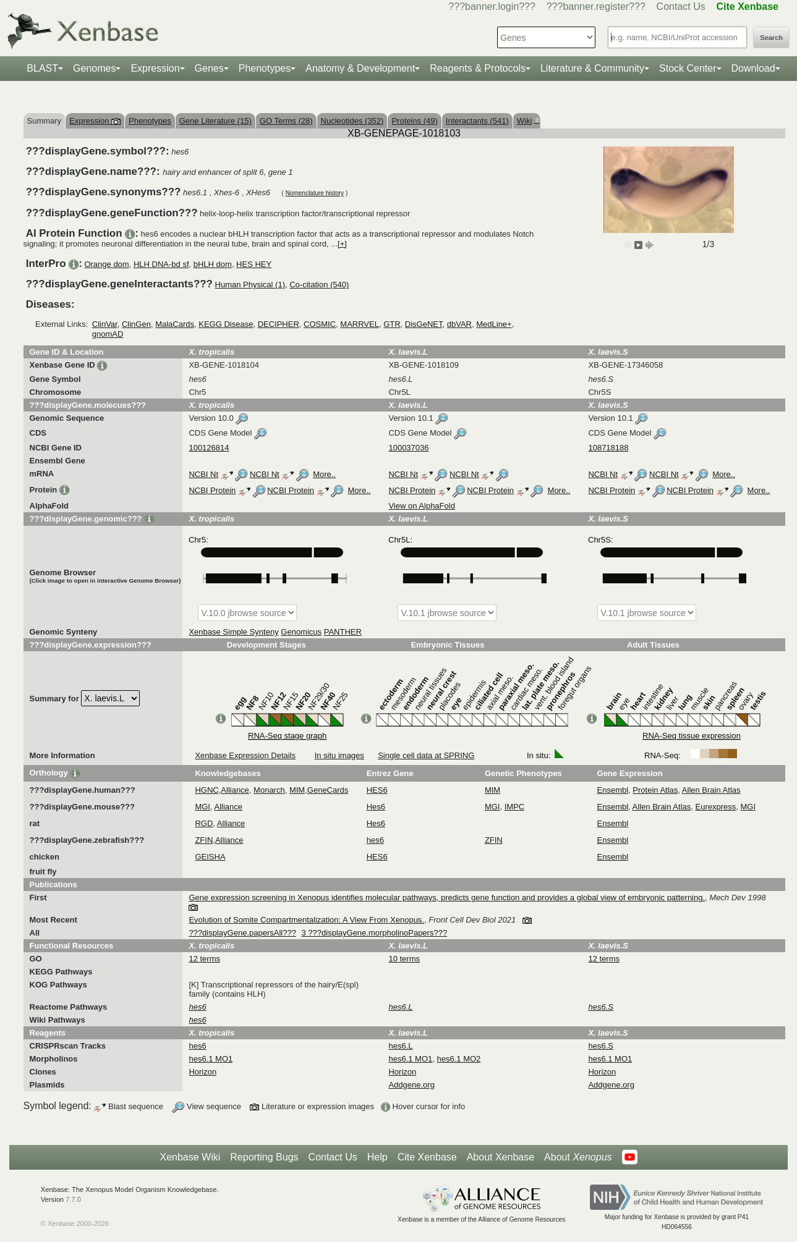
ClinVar (104, 324)
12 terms (204, 958)
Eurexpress (716, 806)
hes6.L (400, 1045)
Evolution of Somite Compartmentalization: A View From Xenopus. (306, 919)
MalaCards (174, 324)
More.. (324, 474)
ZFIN (204, 840)
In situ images (339, 755)
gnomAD (108, 334)
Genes (209, 68)
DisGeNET (424, 324)
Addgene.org (411, 1084)
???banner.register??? (596, 6)
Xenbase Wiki (190, 1157)
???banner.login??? (491, 6)
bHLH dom (213, 264)
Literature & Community (592, 68)
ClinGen (136, 324)
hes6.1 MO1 (210, 1058)
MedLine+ (493, 324)
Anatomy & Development (360, 68)
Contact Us (681, 6)
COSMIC (320, 324)
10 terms (404, 958)
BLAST (42, 68)
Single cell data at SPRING (426, 755)
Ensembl (613, 790)
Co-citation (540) (319, 284)
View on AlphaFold (421, 505)
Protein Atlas (655, 790)
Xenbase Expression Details (245, 755)
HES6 (377, 790)
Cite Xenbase (427, 1157)
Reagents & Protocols (478, 68)
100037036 (408, 447)
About (578, 1157)
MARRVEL (359, 324)
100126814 (209, 447)
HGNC (206, 790)
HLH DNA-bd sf (161, 264)
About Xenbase (500, 1157)
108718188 (608, 447)
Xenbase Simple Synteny (233, 631)
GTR (391, 324)
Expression (154, 68)
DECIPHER (278, 324)
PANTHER (343, 631)
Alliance (235, 790)
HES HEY (253, 264)
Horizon (202, 1071)
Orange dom (106, 264)
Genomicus (301, 631)
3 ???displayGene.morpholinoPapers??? (375, 932)
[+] (342, 243)
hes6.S (600, 1045)
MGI (202, 806)
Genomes (94, 68)
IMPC (515, 806)
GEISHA (210, 856)
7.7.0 (73, 1199)
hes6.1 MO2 (459, 1058)
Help (377, 1157)
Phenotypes (265, 68)
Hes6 (376, 806)
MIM (297, 790)
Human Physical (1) (250, 284)
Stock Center (687, 68)
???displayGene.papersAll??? (242, 932)
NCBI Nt (203, 474)
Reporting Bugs (264, 1157)
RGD (204, 823)
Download (753, 68)
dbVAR (459, 324)
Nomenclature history (315, 193)
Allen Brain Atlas (711, 790)
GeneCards (327, 790)
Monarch (269, 790)
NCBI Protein (212, 490)
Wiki (527, 120)
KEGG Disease (225, 324)
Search (771, 37)
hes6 (375, 840)
